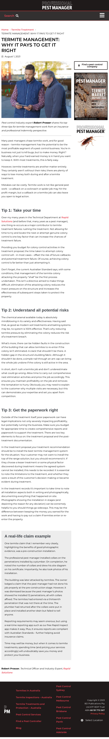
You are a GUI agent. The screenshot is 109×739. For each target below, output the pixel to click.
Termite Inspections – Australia (34, 699)
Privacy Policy (98, 715)
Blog (18, 730)
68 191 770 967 (97, 712)
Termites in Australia (28, 692)
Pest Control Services (28, 716)
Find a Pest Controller (28, 723)
